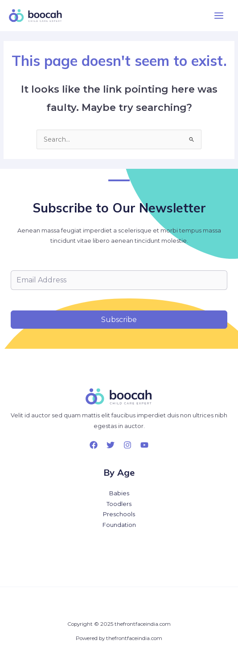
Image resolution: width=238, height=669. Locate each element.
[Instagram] (127, 445)
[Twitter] (111, 445)
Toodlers (119, 504)
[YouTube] (144, 445)
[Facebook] (94, 445)
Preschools (119, 514)
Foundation (119, 525)
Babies (119, 493)
